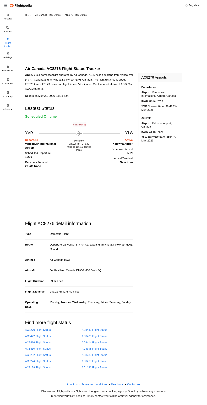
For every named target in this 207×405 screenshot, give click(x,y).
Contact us (133, 384)
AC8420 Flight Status (94, 336)
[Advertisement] (103, 42)
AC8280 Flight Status (94, 355)
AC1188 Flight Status (38, 367)
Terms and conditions (94, 384)
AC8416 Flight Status (38, 342)
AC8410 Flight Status (38, 348)
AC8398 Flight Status (94, 348)
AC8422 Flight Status (38, 336)
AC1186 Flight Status (94, 367)
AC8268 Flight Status (94, 361)
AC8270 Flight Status (38, 329)
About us (72, 384)
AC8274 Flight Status (38, 361)
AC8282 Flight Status (38, 355)
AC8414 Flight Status (94, 342)
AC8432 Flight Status (94, 329)
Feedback (117, 384)
